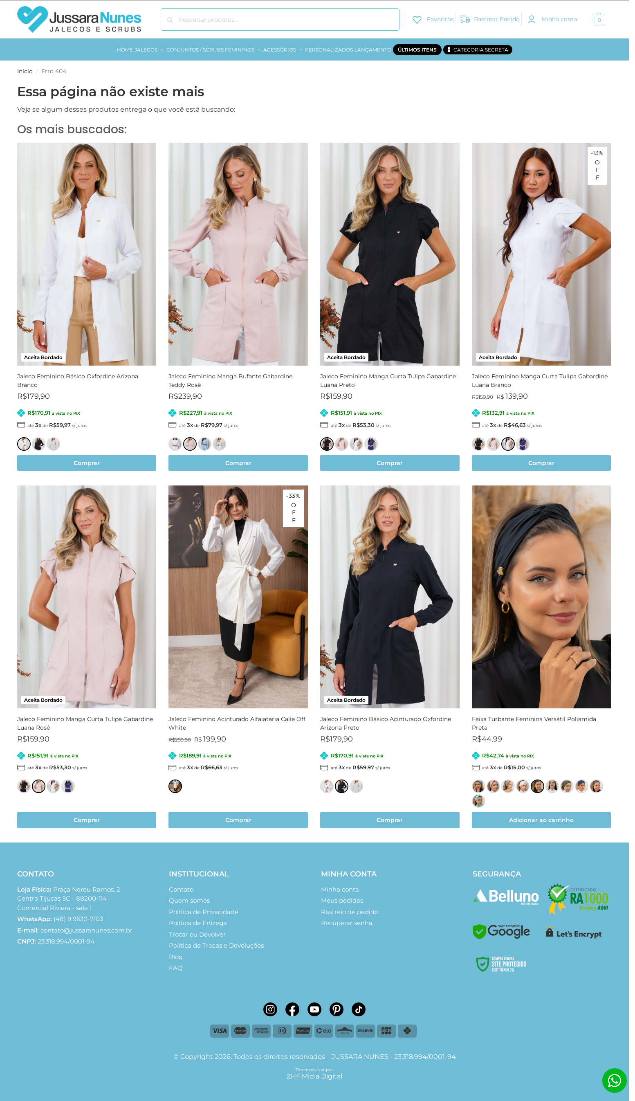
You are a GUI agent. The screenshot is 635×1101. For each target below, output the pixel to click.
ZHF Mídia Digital (314, 1071)
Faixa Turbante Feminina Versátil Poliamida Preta (534, 719)
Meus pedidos (342, 896)
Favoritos (432, 19)
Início (25, 66)
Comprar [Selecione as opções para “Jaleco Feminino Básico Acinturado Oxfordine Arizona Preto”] (390, 815)
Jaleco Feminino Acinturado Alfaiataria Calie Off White (236, 719)
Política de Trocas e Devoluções (216, 941)
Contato (181, 884)
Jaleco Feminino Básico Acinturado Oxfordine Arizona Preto (385, 719)
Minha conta (551, 19)
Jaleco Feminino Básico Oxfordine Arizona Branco (77, 376)
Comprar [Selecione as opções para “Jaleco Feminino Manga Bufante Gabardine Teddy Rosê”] (238, 458)
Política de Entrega (198, 918)
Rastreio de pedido (349, 907)
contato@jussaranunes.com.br (86, 925)
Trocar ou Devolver (197, 929)
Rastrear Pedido (490, 19)
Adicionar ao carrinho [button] (541, 815)
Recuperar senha (346, 918)
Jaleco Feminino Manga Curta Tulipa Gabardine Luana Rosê (85, 719)
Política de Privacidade (203, 907)
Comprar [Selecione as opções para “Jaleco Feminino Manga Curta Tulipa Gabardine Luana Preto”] (390, 458)
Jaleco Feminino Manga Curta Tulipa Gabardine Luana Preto (388, 376)
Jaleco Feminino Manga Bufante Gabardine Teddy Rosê (230, 376)
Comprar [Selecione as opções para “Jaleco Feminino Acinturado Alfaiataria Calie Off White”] (238, 815)
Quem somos (189, 896)
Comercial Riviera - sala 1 (68, 894)
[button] (598, 19)
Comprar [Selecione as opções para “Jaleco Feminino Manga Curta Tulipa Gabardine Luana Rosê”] (87, 815)
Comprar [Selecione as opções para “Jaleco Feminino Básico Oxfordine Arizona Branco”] (87, 458)
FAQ (176, 963)
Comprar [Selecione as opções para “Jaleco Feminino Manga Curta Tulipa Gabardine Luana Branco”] (541, 458)
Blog (176, 952)
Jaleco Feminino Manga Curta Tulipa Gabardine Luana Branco (540, 376)
